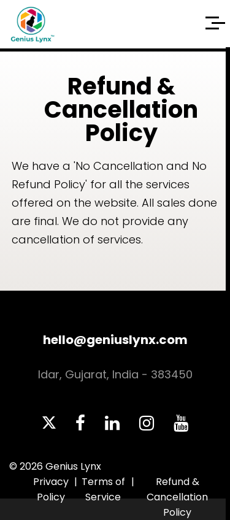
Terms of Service (103, 489)
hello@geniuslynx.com (115, 339)
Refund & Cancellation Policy (177, 497)
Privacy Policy (51, 489)
